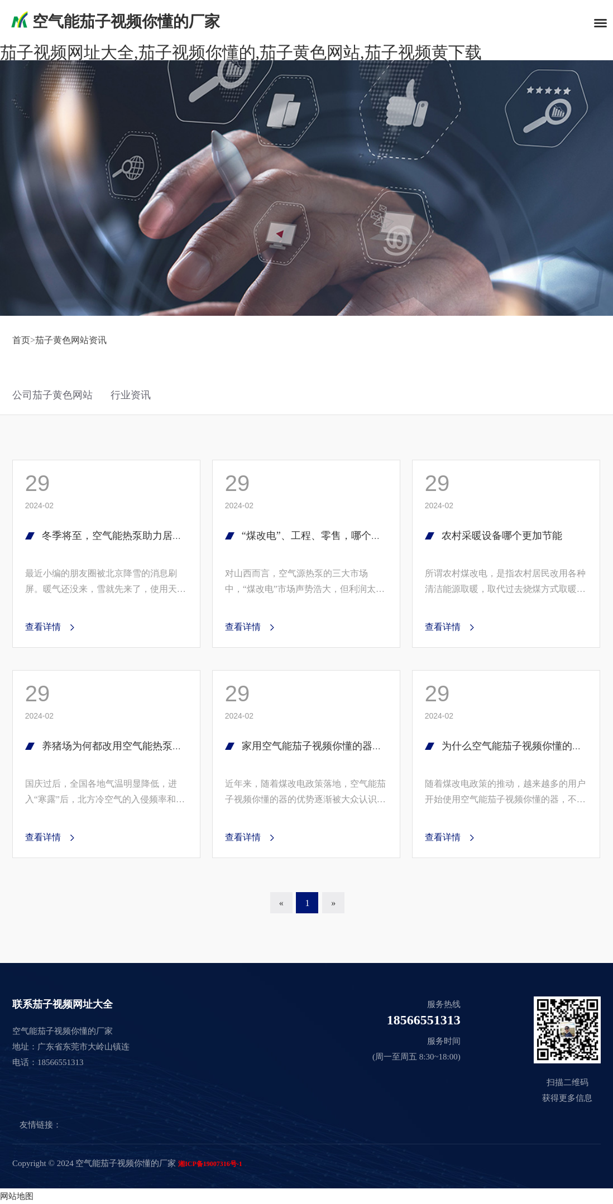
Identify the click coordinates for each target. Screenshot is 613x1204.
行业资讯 (131, 395)
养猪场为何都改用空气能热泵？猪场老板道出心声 (152, 746)
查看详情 (43, 627)
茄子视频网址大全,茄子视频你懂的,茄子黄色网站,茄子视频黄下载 (241, 52)
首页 (21, 340)
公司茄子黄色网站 (52, 395)
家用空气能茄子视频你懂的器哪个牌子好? (334, 746)
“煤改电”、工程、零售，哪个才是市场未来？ (342, 535)
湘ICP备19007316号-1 (210, 1164)
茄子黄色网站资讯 (71, 340)
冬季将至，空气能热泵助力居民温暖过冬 (132, 535)
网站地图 (16, 1196)
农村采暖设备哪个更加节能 (502, 535)
